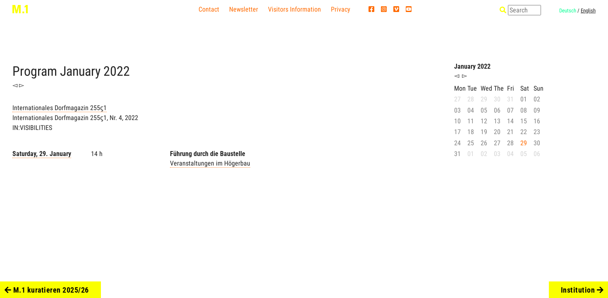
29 (523, 143)
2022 (116, 71)
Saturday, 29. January (41, 154)
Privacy (340, 9)
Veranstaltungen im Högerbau (210, 163)
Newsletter (243, 9)
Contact (209, 9)
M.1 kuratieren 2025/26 (47, 290)
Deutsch (567, 10)
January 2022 (472, 66)
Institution (582, 290)
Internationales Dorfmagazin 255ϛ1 (59, 108)
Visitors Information (294, 9)
